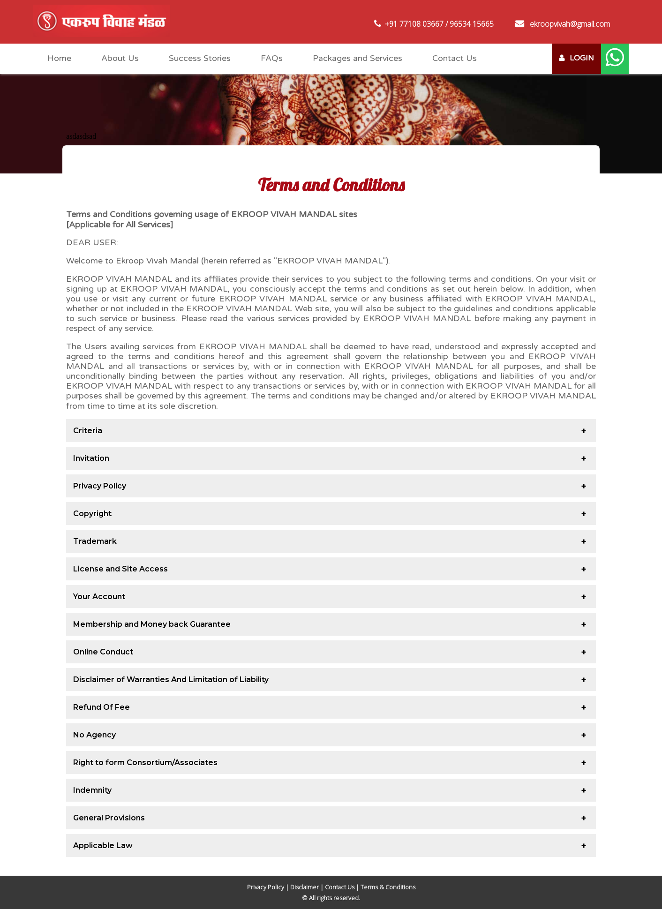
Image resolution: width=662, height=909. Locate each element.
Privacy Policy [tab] (99, 485)
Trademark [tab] (95, 541)
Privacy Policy (265, 887)
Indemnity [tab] (92, 790)
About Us (120, 58)
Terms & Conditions (388, 887)
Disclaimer (304, 887)
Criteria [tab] (87, 430)
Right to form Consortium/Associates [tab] (145, 762)
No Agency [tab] (94, 734)
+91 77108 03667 (414, 24)
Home (59, 58)
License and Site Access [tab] (120, 568)
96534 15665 (472, 24)
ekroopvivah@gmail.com (570, 24)
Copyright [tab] (92, 513)
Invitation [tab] (91, 458)
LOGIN (576, 58)
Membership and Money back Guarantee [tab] (152, 624)
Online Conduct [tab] (103, 651)
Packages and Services (357, 58)
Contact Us (454, 58)
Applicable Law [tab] (103, 845)
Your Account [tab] (99, 596)
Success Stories (200, 58)
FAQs (272, 58)
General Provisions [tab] (109, 817)
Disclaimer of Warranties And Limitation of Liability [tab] (171, 679)
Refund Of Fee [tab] (101, 707)
